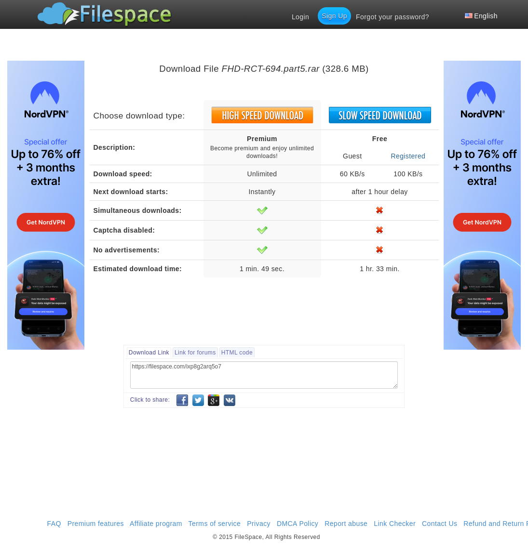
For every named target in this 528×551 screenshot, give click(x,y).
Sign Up (334, 16)
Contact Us (439, 523)
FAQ (54, 523)
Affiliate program (156, 523)
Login (300, 17)
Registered (408, 156)
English (481, 16)
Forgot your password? (392, 17)
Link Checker (395, 523)
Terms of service (215, 523)
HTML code (237, 352)
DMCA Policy (297, 523)
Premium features (96, 523)
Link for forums (195, 352)
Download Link (149, 352)
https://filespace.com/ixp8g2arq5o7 (263, 375)
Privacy (259, 523)
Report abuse (346, 523)
